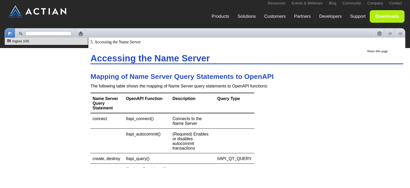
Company (375, 3)
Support (358, 16)
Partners (302, 16)
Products (220, 16)
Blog (332, 3)
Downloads (387, 16)
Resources (276, 3)
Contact (395, 3)
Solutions (246, 16)
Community (352, 3)
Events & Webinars (307, 3)
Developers (330, 16)
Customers (275, 16)
